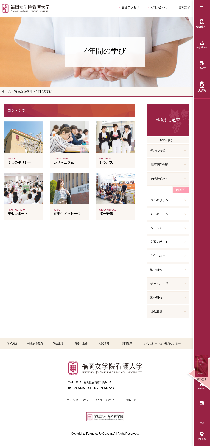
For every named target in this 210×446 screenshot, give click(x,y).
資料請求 (183, 7)
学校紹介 (12, 343)
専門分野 (127, 343)
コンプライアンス (105, 400)
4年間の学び (25, 8)
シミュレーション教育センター (162, 343)
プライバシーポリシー (79, 400)
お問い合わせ (158, 7)
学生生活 (58, 343)
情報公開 (131, 400)
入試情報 (104, 343)
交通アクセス (129, 7)
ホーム (6, 91)
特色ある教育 (23, 91)
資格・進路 (81, 343)
